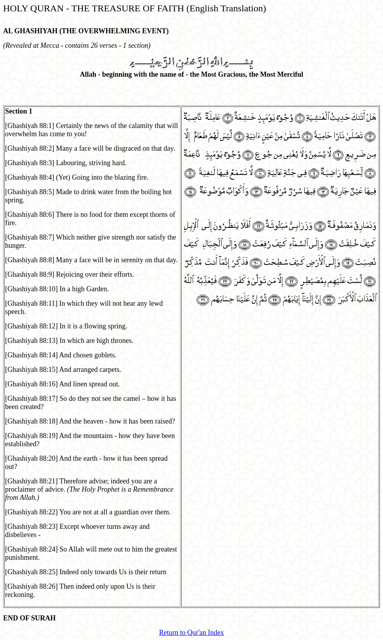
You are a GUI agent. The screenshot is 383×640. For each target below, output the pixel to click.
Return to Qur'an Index (191, 632)
